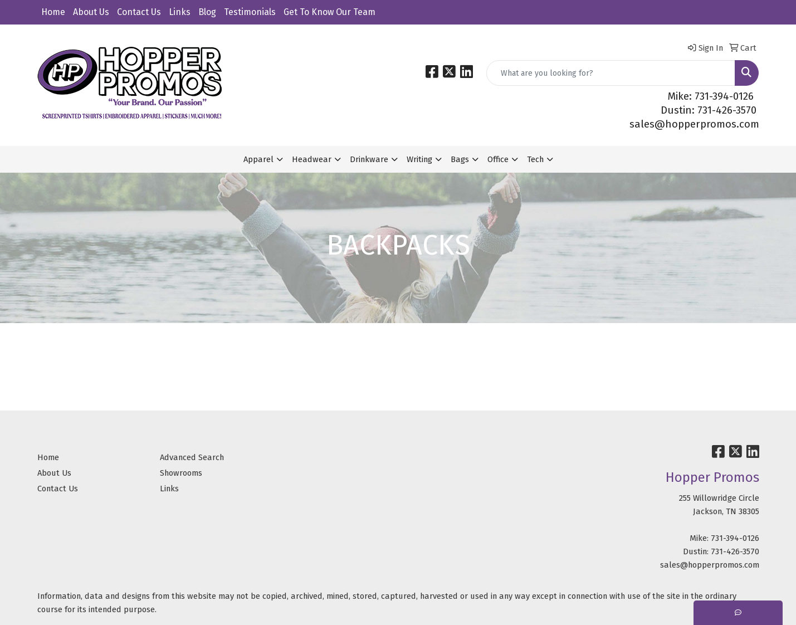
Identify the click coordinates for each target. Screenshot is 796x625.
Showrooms (181, 473)
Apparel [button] (258, 159)
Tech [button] (535, 159)
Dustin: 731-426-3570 (708, 110)
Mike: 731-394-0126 (711, 96)
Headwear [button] (311, 159)
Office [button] (498, 159)
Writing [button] (419, 159)
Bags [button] (460, 159)
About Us (91, 12)
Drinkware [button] (369, 159)
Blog (207, 12)
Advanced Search (192, 457)
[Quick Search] (610, 73)
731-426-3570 (735, 551)
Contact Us (139, 12)
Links (180, 12)
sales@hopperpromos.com (694, 124)
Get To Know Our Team (329, 12)
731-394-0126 (735, 538)
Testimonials (250, 12)
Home (53, 12)
